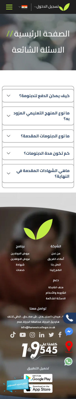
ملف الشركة (55, 287)
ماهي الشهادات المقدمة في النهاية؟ (43, 173)
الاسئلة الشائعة (56, 298)
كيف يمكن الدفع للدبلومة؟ (44, 95)
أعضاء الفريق (55, 259)
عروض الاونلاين (20, 253)
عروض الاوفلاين (20, 259)
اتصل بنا (56, 264)
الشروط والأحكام (56, 292)
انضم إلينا (56, 270)
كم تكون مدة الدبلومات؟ (47, 153)
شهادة (20, 264)
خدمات (20, 270)
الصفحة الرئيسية (42, 33)
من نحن (55, 253)
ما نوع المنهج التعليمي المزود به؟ (42, 115)
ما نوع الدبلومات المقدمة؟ (45, 136)
